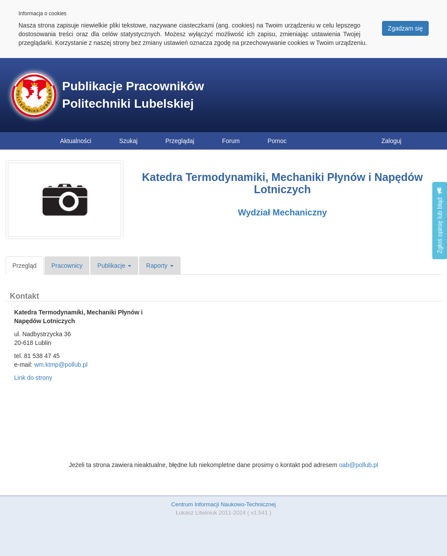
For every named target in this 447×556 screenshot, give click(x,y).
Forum (230, 140)
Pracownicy (67, 265)
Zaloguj (392, 140)
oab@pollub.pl (358, 464)
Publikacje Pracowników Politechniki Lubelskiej (133, 94)
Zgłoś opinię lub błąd (439, 220)
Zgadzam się (405, 28)
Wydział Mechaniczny (282, 212)
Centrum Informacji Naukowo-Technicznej (223, 504)
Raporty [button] (160, 265)
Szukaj (128, 140)
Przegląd (25, 265)
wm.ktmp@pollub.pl (60, 364)
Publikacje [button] (114, 265)
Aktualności (76, 140)
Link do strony (33, 377)
